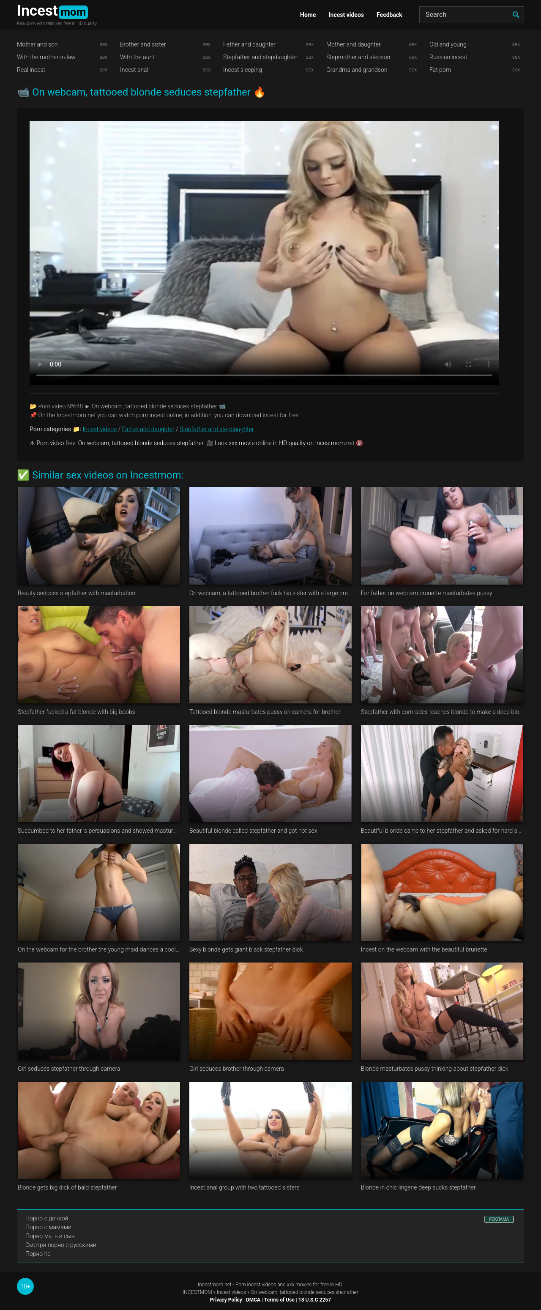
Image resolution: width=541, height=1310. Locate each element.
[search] (515, 14)
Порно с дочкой (46, 1218)
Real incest (31, 69)
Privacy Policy (226, 1300)
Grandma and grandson (357, 69)
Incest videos (346, 14)
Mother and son (37, 44)
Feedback (389, 14)
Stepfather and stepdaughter (260, 57)
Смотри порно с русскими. (61, 1245)
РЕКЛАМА (499, 1219)
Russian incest (448, 57)
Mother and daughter (353, 44)
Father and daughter (249, 44)
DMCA (253, 1300)
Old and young (448, 44)
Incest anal (134, 69)
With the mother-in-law (46, 57)
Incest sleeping (242, 69)
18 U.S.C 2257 (314, 1300)
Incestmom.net (215, 1285)
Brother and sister (143, 44)
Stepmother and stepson (358, 57)
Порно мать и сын (50, 1236)
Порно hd (38, 1253)
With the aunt (137, 57)
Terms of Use (279, 1300)
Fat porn (440, 69)
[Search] (471, 14)
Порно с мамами (48, 1227)
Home (308, 14)
